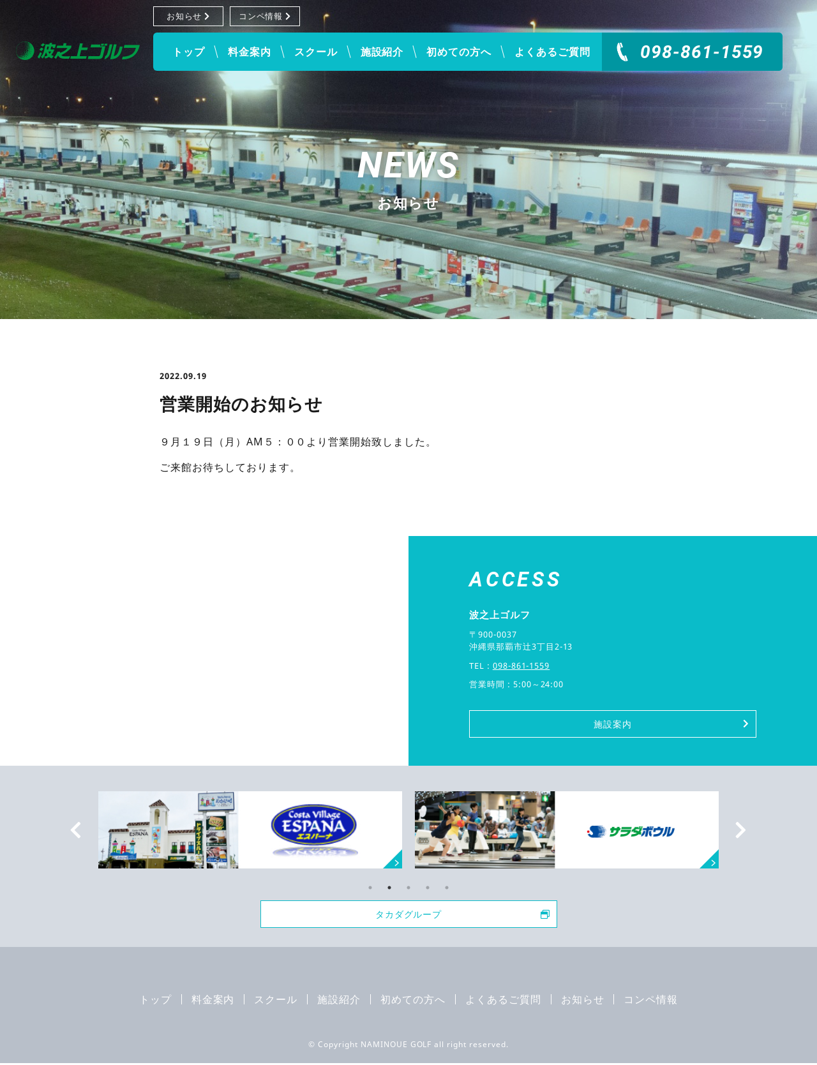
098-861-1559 (702, 52)
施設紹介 (382, 52)
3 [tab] (408, 887)
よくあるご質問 (552, 52)
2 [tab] (389, 887)
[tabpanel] (566, 830)
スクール (316, 52)
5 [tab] (446, 887)
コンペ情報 (265, 16)
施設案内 (670, 724)
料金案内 (249, 52)
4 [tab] (427, 887)
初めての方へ (458, 52)
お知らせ (189, 16)
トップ (188, 52)
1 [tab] (370, 887)
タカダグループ (460, 915)
